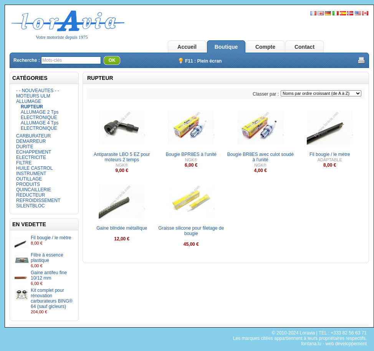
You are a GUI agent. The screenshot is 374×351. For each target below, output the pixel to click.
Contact (304, 47)
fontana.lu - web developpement (334, 343)
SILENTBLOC (30, 206)
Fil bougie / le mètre (51, 237)
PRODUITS (28, 184)
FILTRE (23, 163)
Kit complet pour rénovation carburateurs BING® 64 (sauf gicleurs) (52, 298)
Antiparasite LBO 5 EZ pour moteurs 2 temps (122, 157)
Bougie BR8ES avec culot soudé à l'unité (260, 157)
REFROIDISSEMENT (38, 200)
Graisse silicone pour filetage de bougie (191, 230)
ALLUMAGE (28, 101)
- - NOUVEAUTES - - (37, 90)
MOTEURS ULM (33, 96)
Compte (265, 47)
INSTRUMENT (31, 173)
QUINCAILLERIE (33, 189)
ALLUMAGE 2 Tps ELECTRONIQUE (39, 114)
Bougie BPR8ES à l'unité (191, 154)
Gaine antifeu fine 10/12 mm (49, 275)
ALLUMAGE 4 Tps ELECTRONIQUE (39, 125)
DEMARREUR (31, 141)
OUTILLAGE (29, 179)
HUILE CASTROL (34, 168)
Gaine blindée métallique (121, 228)
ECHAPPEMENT (33, 152)
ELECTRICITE (31, 157)
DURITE (24, 146)
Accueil (187, 47)
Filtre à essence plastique (47, 257)
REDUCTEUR (30, 195)
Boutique (226, 47)
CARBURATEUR (33, 136)
